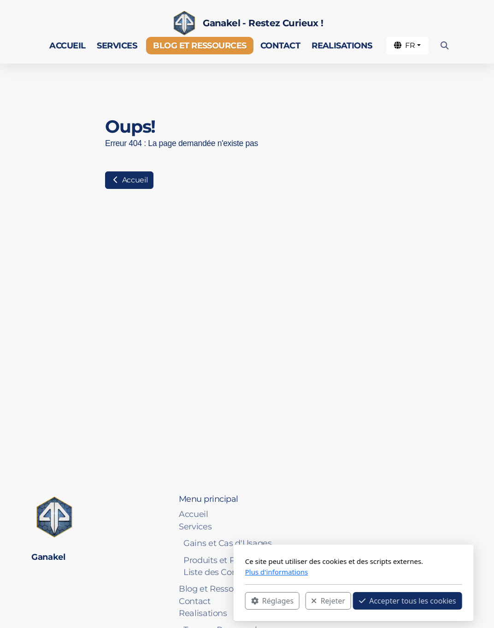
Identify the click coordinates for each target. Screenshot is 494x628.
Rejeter (222, 601)
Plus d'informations (170, 571)
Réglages (166, 601)
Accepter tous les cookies (301, 601)
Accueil (129, 180)
